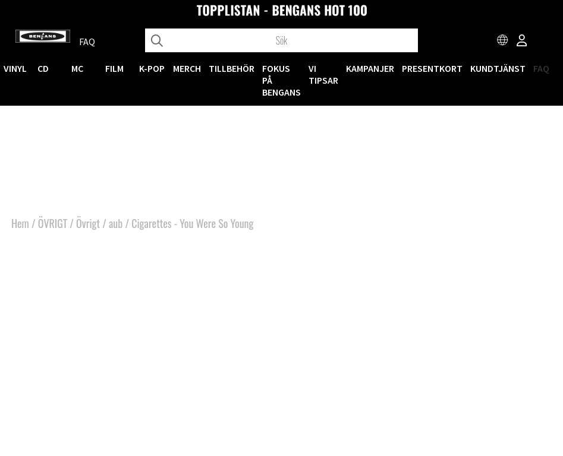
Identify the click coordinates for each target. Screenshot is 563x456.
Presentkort (432, 68)
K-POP (152, 68)
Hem (20, 223)
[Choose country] (503, 41)
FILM (114, 68)
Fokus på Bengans (281, 80)
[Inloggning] (522, 41)
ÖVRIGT (52, 223)
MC (77, 68)
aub (115, 223)
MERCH (187, 68)
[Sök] (281, 40)
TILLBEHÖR (231, 68)
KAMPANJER (370, 68)
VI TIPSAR (323, 74)
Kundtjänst (498, 68)
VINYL (15, 68)
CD (43, 68)
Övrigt (88, 223)
